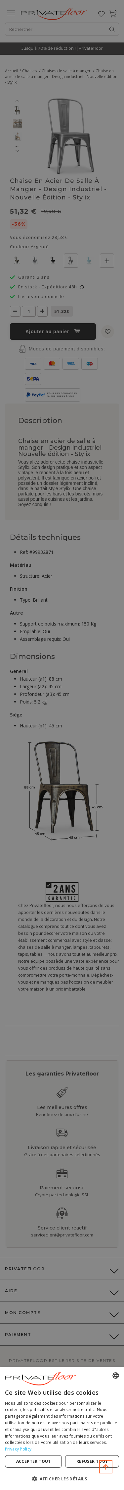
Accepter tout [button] (33, 1461)
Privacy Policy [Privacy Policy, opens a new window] (18, 1449)
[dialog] (62, 1428)
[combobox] (115, 1375)
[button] (62, 1478)
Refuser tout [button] (92, 1461)
